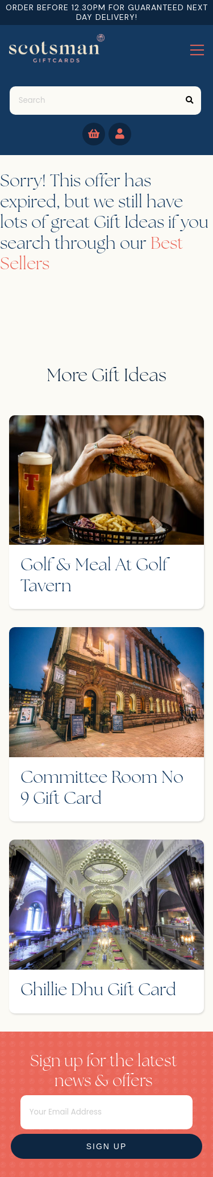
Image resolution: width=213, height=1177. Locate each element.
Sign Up (106, 1146)
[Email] (106, 1112)
